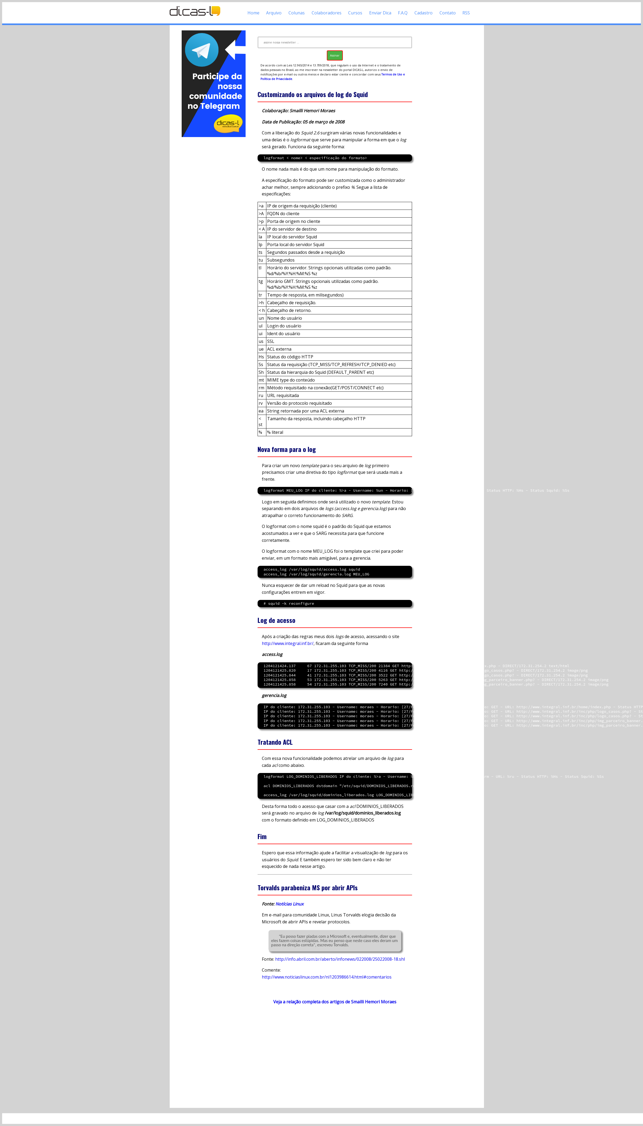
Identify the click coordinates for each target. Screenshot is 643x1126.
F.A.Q (403, 13)
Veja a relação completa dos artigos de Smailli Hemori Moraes (334, 1002)
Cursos (355, 13)
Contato (447, 13)
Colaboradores (326, 13)
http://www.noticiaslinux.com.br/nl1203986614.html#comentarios (327, 977)
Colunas (296, 13)
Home (253, 13)
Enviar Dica (380, 13)
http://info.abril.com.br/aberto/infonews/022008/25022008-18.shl (340, 959)
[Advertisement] (213, 218)
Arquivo (274, 13)
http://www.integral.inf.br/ (288, 643)
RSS (466, 13)
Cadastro (423, 13)
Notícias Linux (289, 904)
